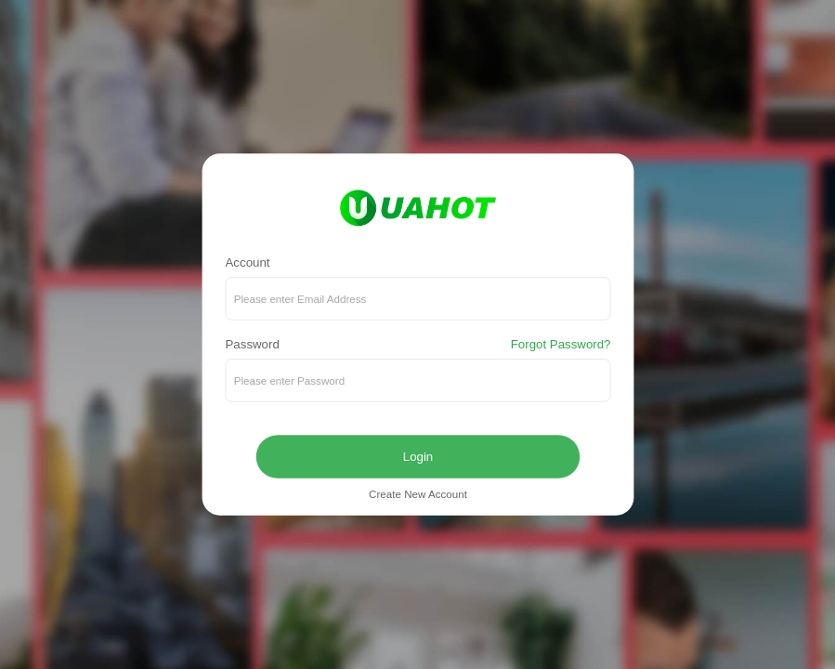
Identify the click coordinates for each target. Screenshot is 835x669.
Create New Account (418, 495)
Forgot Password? (560, 345)
